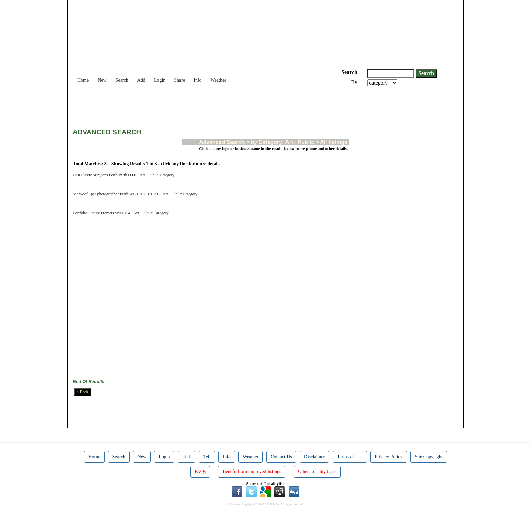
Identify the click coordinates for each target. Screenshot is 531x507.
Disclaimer (314, 456)
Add (141, 80)
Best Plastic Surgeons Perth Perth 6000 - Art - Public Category (124, 175)
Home (83, 80)
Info (197, 80)
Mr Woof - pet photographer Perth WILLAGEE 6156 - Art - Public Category (136, 194)
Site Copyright (429, 456)
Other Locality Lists (317, 471)
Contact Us (281, 456)
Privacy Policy (389, 456)
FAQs (200, 471)
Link (186, 456)
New (102, 80)
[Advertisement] (196, 105)
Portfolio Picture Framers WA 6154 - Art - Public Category (122, 213)
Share (179, 80)
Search (121, 80)
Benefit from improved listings (251, 471)
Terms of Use (349, 456)
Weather (218, 80)
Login (159, 80)
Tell (207, 456)
